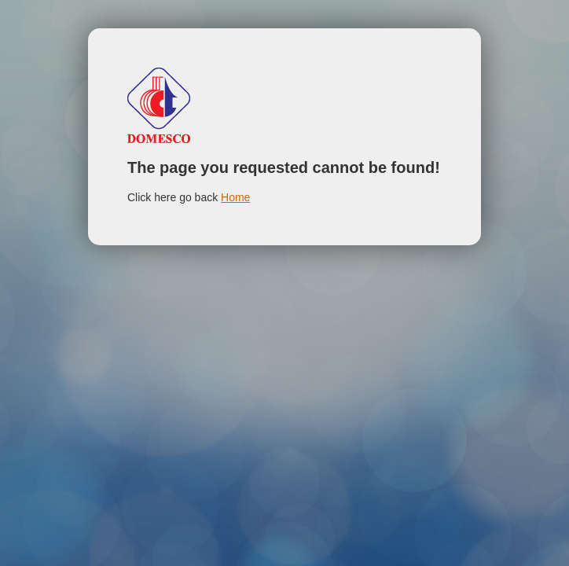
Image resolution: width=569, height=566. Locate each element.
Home (235, 197)
